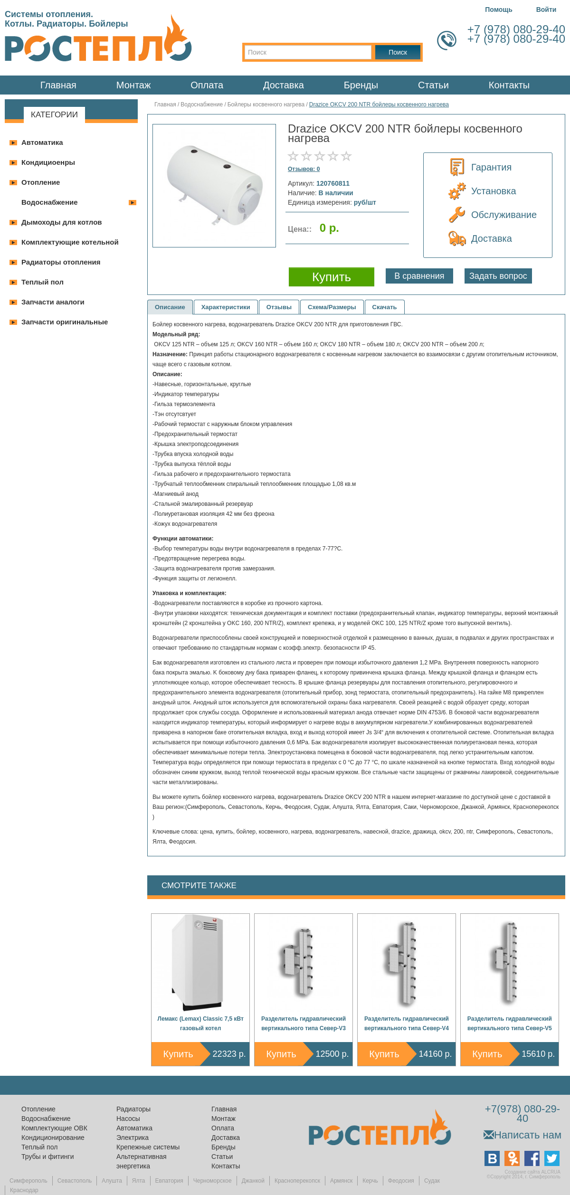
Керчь (370, 1180)
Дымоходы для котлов (61, 222)
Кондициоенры (48, 162)
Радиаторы (133, 1109)
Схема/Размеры (332, 307)
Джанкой (253, 1180)
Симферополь (29, 1180)
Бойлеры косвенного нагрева (266, 104)
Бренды (361, 85)
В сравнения (419, 276)
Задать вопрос (498, 276)
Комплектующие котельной (70, 242)
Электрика (132, 1137)
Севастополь (74, 1180)
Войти (546, 9)
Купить (178, 1054)
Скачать (384, 307)
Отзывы (279, 307)
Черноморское (212, 1180)
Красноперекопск (297, 1180)
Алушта (112, 1180)
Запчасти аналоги (53, 302)
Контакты (509, 85)
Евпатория (169, 1180)
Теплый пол (42, 282)
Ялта (138, 1180)
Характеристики (225, 307)
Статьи (433, 85)
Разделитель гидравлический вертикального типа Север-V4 (406, 1023)
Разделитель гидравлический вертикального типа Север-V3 (303, 1023)
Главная (58, 85)
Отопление (40, 182)
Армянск (341, 1180)
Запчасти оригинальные (64, 322)
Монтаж (133, 85)
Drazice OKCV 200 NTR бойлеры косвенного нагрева (379, 104)
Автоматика (42, 142)
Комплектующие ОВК (54, 1128)
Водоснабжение (49, 202)
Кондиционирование (53, 1137)
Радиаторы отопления (61, 262)
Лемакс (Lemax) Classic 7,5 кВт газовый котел (201, 1023)
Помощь (499, 9)
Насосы (128, 1118)
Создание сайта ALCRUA (532, 1172)
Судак (432, 1180)
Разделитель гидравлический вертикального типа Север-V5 (509, 1023)
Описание (170, 307)
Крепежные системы (148, 1147)
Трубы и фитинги (47, 1156)
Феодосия (401, 1180)
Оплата (206, 85)
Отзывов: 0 (304, 169)
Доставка (283, 85)
